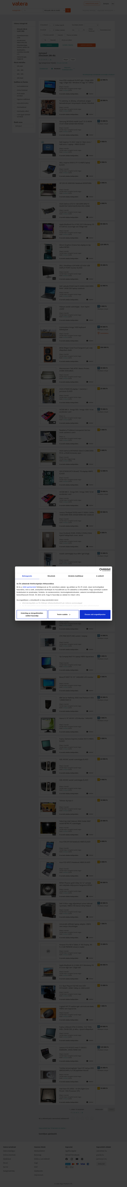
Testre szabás (63, 614)
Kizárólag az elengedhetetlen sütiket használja (32, 614)
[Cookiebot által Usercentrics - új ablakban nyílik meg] (101, 569)
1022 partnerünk (29, 587)
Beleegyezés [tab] (27, 576)
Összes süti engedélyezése (95, 614)
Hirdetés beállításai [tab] (75, 576)
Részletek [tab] (51, 576)
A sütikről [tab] (100, 576)
